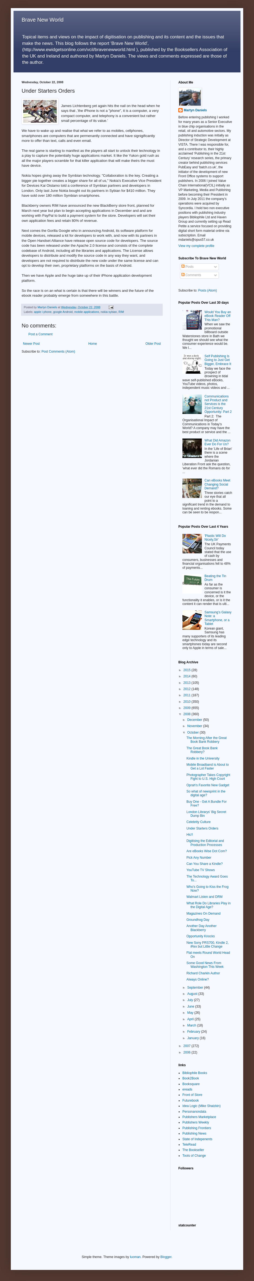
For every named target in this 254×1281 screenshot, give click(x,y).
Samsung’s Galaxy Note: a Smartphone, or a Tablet (218, 618)
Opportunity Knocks (200, 936)
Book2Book (190, 1078)
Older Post (153, 344)
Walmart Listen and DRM (204, 897)
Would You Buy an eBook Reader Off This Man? (218, 316)
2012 (187, 689)
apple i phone (43, 311)
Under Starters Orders (202, 828)
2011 (187, 695)
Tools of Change (194, 1156)
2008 (187, 714)
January (193, 1038)
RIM (121, 311)
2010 (187, 702)
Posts (187, 267)
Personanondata (194, 1111)
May (190, 1013)
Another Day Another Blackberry (201, 928)
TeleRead (189, 1144)
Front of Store (192, 1095)
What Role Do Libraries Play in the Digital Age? (208, 905)
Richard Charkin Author (203, 973)
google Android (63, 311)
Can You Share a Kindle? (204, 864)
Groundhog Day (197, 920)
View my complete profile (196, 246)
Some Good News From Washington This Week (205, 965)
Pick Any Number (198, 857)
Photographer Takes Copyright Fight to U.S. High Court (208, 777)
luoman (135, 1257)
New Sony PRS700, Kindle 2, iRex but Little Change (207, 944)
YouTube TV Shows (200, 870)
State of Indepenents (197, 1139)
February (194, 1032)
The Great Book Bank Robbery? (202, 750)
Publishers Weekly (195, 1122)
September (195, 987)
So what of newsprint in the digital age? (205, 793)
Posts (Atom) (207, 290)
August (192, 994)
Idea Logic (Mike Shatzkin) (201, 1106)
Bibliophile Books (194, 1073)
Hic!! (189, 835)
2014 (187, 676)
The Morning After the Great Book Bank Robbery (206, 740)
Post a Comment (40, 334)
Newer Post (31, 344)
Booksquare (191, 1084)
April (191, 1019)
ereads (187, 1089)
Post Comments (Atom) (58, 351)
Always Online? (197, 979)
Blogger (166, 1257)
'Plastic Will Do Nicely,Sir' (215, 537)
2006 (187, 1052)
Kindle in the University (202, 758)
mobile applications (86, 311)
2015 (187, 670)
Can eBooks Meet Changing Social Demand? (217, 484)
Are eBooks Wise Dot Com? (206, 851)
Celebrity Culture (198, 822)
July (190, 1000)
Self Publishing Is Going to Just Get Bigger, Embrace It (218, 360)
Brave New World (43, 20)
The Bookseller (193, 1150)
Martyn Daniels (195, 110)
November (195, 726)
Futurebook (190, 1100)
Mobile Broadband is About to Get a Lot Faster (207, 766)
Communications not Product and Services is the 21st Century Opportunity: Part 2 (218, 404)
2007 (187, 1046)
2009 (187, 708)
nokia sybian (109, 311)
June (191, 1006)
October (193, 732)
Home (92, 344)
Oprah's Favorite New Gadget (207, 785)
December (195, 720)
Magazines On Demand (203, 913)
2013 (187, 683)
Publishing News (194, 1133)
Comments (191, 275)
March (192, 1025)
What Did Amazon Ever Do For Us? (217, 442)
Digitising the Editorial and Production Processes (205, 843)
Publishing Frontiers (196, 1128)
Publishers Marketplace (199, 1117)
